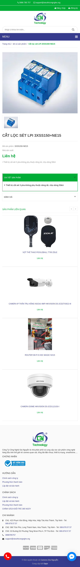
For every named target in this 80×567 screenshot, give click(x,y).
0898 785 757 (24, 3)
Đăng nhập (60, 8)
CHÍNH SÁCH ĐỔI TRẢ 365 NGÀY (16, 508)
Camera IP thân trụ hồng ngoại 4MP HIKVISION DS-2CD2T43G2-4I (40, 303)
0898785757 (10, 535)
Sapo (46, 563)
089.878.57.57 (11, 523)
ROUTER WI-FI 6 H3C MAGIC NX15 (40, 355)
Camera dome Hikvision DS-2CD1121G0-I (40, 406)
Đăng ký (73, 8)
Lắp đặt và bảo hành (10, 485)
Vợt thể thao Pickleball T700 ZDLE (40, 252)
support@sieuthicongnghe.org (48, 3)
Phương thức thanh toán (12, 482)
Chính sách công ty (10, 478)
